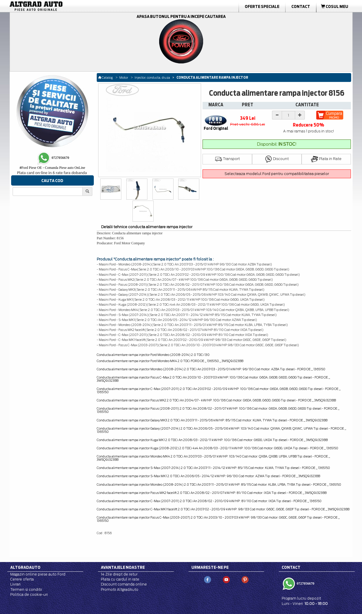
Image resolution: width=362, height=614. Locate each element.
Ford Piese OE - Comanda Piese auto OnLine (52, 168)
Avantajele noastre (123, 567)
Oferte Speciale (262, 6)
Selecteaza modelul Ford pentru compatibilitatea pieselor (277, 173)
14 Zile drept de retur (119, 574)
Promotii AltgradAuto (119, 589)
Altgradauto (25, 567)
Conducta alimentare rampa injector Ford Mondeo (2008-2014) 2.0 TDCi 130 (153, 354)
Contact (300, 6)
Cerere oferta (22, 579)
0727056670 (305, 583)
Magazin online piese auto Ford (37, 574)
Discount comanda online (124, 584)
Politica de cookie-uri (29, 594)
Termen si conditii (26, 589)
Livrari (15, 584)
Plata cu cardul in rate (120, 579)
